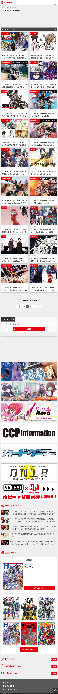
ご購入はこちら (38, 588)
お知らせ (8, 682)
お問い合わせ (9, 686)
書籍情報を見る (27, 649)
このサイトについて (11, 690)
